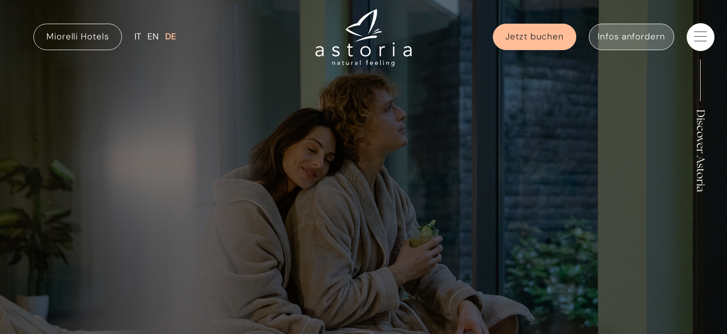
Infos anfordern (631, 36)
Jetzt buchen (534, 36)
